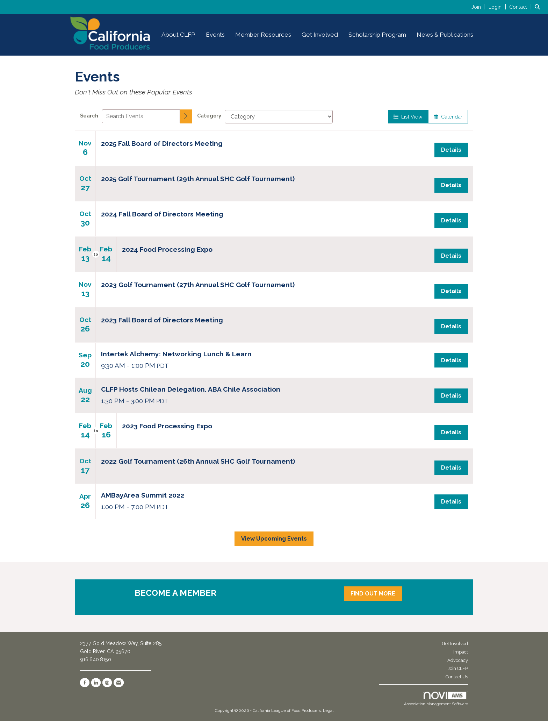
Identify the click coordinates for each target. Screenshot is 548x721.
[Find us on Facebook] (84, 682)
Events (215, 34)
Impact (460, 652)
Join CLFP (458, 668)
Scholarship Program (377, 34)
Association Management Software (436, 699)
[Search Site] (539, 6)
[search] (186, 116)
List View (408, 117)
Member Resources (263, 34)
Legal (328, 710)
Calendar (448, 117)
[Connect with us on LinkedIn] (96, 682)
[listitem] (479, 6)
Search (89, 116)
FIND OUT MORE (373, 593)
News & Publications (445, 34)
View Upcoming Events (274, 538)
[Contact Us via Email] (119, 682)
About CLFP (178, 34)
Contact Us (457, 676)
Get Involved (320, 34)
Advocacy (457, 660)
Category (209, 116)
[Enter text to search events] (141, 116)
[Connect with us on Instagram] (107, 682)
